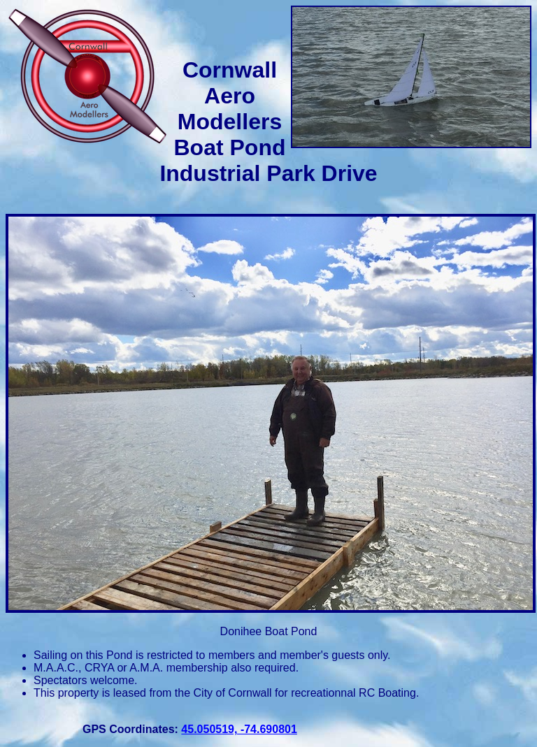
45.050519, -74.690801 (238, 729)
